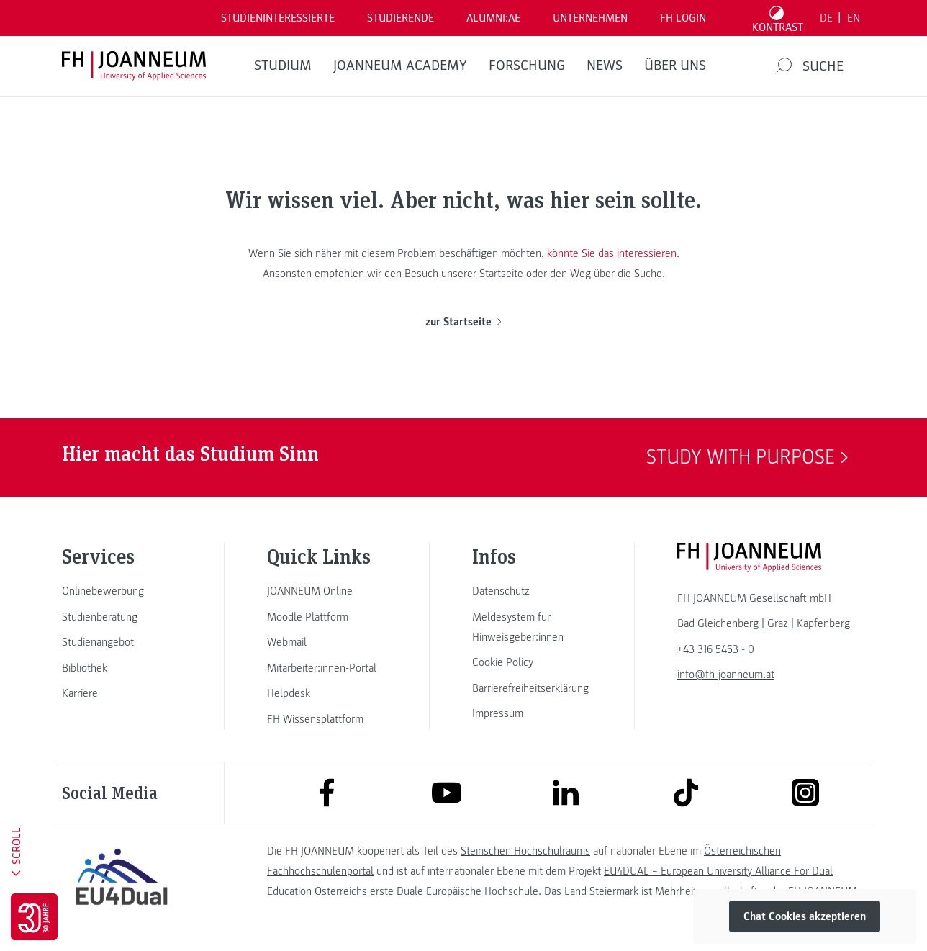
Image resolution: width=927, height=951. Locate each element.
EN (853, 18)
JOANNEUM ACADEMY (400, 65)
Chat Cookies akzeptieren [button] (804, 916)
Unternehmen (590, 18)
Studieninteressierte (278, 18)
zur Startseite (463, 322)
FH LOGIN (683, 18)
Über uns (675, 65)
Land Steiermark (601, 891)
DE (826, 18)
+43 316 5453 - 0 (715, 649)
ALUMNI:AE (493, 18)
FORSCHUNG (527, 65)
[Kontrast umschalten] (778, 18)
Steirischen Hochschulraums (525, 851)
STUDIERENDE (400, 18)
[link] (121, 591)
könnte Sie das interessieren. (613, 253)
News (605, 65)
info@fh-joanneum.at (725, 674)
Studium (283, 65)
